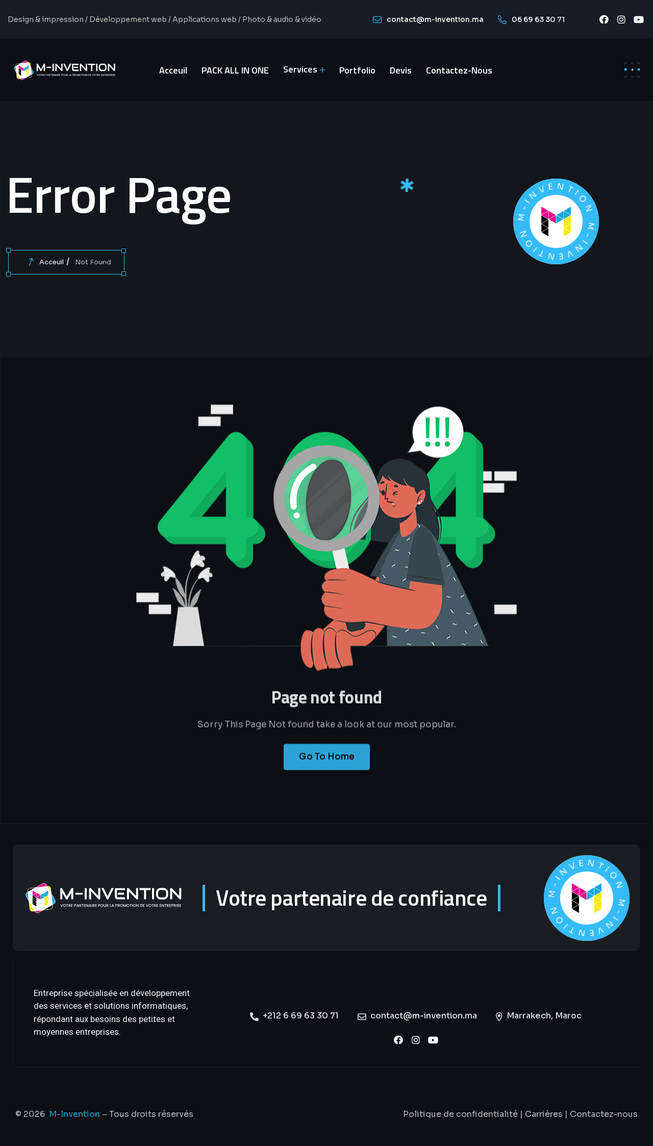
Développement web (128, 19)
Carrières (544, 1114)
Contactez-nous (604, 1114)
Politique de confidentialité (460, 1114)
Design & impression (46, 19)
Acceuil (51, 262)
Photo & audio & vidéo (281, 19)
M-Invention (74, 1114)
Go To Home (327, 764)
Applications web (204, 19)
